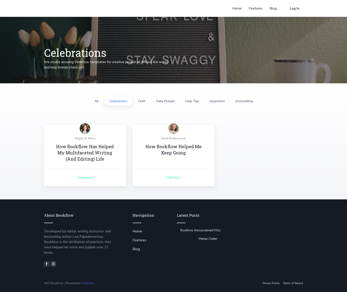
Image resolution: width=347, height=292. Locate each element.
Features (139, 240)
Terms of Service (293, 283)
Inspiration (217, 101)
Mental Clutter (208, 239)
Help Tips (192, 101)
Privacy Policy (271, 283)
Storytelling (244, 101)
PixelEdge (87, 283)
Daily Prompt (165, 101)
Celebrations (118, 101)
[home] (60, 8)
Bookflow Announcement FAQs (200, 230)
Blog (136, 249)
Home (137, 231)
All (96, 101)
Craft (142, 101)
